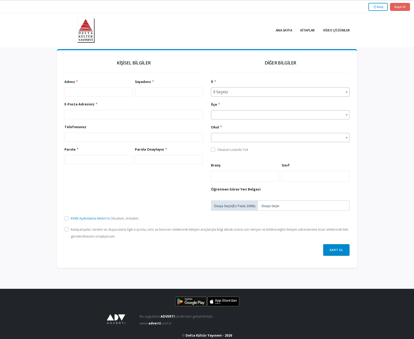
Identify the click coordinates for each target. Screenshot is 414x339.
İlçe (214, 104)
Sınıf (286, 165)
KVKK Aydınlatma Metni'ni (91, 218)
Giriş (378, 7)
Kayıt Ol (400, 7)
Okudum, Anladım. (105, 218)
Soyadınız (143, 82)
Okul (215, 127)
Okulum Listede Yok (232, 149)
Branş (215, 165)
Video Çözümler (336, 30)
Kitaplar (307, 30)
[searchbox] (214, 176)
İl (212, 82)
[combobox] (280, 92)
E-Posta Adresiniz (79, 104)
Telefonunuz (75, 127)
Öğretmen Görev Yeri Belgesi (236, 189)
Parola (70, 149)
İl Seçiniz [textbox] (220, 91)
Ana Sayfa (284, 30)
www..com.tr (156, 323)
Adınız (69, 82)
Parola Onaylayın (149, 149)
